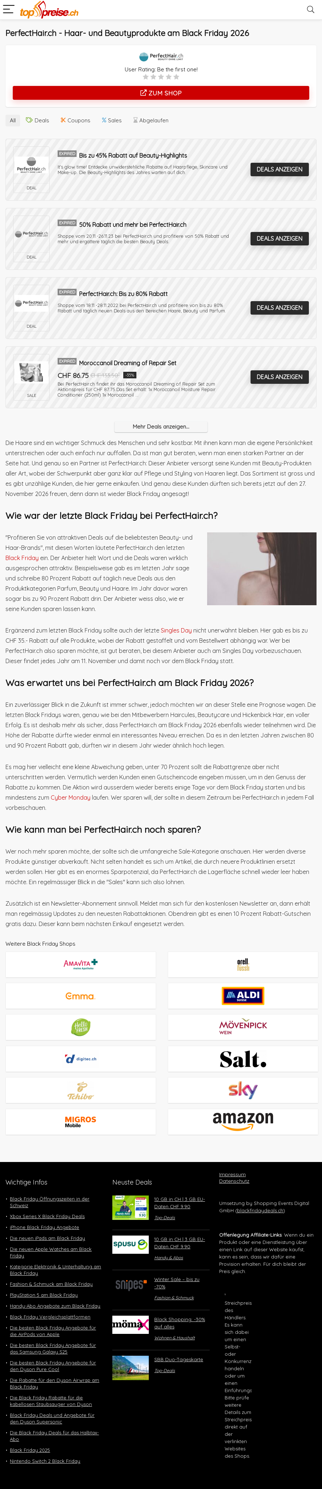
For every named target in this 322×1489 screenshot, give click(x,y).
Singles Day (176, 629)
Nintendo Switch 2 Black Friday (45, 1448)
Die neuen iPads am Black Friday (47, 1225)
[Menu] (9, 9)
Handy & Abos (168, 1244)
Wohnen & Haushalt (174, 1324)
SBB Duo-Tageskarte (178, 1346)
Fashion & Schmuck (174, 1284)
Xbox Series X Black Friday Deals (47, 1203)
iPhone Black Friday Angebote (44, 1214)
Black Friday (22, 556)
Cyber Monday (70, 796)
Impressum (232, 1161)
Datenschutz (234, 1168)
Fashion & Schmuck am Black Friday (51, 1271)
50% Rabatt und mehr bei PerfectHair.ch (132, 223)
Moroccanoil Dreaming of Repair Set (127, 361)
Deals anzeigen (279, 168)
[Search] (310, 9)
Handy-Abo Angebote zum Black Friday (55, 1293)
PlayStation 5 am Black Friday (44, 1282)
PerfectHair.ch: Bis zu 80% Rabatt (123, 292)
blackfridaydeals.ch (260, 1197)
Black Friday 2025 (30, 1437)
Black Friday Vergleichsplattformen (50, 1304)
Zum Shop (161, 93)
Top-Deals (164, 1204)
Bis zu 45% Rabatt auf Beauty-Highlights (133, 154)
